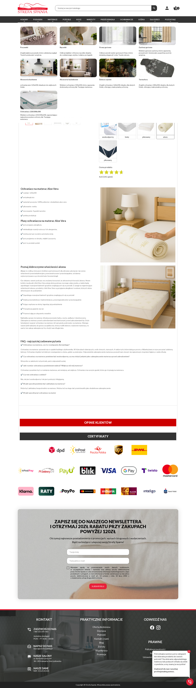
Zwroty (101, 646)
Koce (78, 19)
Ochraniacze (126, 19)
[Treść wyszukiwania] (103, 8)
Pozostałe (170, 19)
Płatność (101, 634)
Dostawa (101, 630)
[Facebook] (152, 627)
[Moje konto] (167, 8)
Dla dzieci (155, 19)
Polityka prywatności (155, 649)
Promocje (101, 654)
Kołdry (24, 19)
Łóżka (141, 19)
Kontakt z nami (101, 638)
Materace (52, 19)
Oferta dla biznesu (101, 627)
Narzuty (91, 19)
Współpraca (101, 650)
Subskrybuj (98, 586)
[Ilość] (102, 60)
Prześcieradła (108, 19)
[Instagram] (158, 627)
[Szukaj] (154, 8)
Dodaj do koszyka (123, 60)
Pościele (67, 19)
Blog (101, 642)
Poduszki (37, 19)
